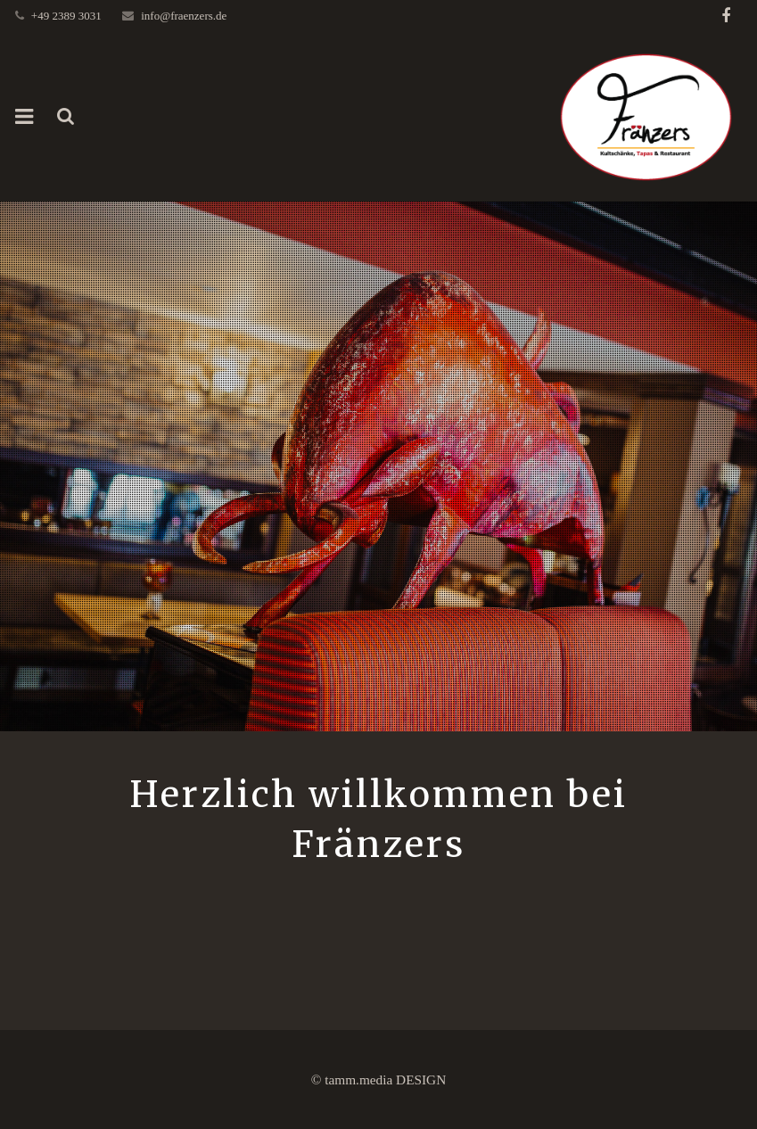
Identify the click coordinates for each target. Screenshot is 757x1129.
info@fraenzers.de (183, 15)
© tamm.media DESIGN (378, 1079)
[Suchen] (65, 116)
